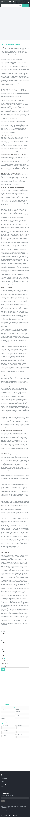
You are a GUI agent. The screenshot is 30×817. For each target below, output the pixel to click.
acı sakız (4, 728)
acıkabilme (4, 733)
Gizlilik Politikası (4, 778)
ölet (17, 718)
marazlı (18, 713)
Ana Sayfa (3, 41)
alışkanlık (3, 709)
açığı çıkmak (4, 731)
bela (2, 712)
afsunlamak (19, 737)
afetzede (18, 734)
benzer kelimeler (9, 1)
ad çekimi (18, 726)
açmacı (3, 736)
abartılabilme (5, 726)
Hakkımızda (3, 777)
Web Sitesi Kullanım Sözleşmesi (12, 41)
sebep (18, 720)
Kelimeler (3, 786)
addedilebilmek (19, 732)
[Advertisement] (15, 23)
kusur (17, 709)
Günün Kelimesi (4, 789)
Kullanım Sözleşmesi (5, 779)
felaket (3, 714)
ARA (25, 5)
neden (18, 715)
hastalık (3, 718)
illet (15, 707)
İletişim (2, 781)
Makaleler (3, 787)
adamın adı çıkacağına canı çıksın (21, 728)
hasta (2, 716)
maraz (18, 711)
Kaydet (3, 800)
